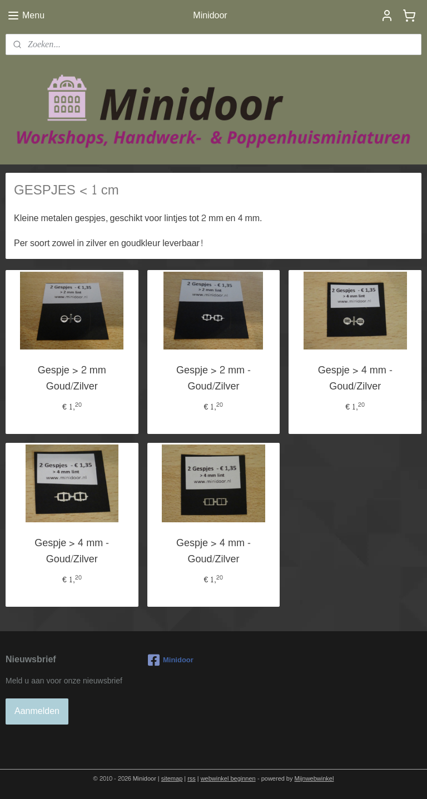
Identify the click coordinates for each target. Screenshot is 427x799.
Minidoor (170, 660)
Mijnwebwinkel (314, 778)
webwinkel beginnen (228, 778)
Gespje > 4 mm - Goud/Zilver (355, 378)
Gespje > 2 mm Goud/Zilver (72, 378)
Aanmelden (36, 711)
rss (191, 778)
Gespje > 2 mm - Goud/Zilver (213, 378)
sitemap (172, 778)
